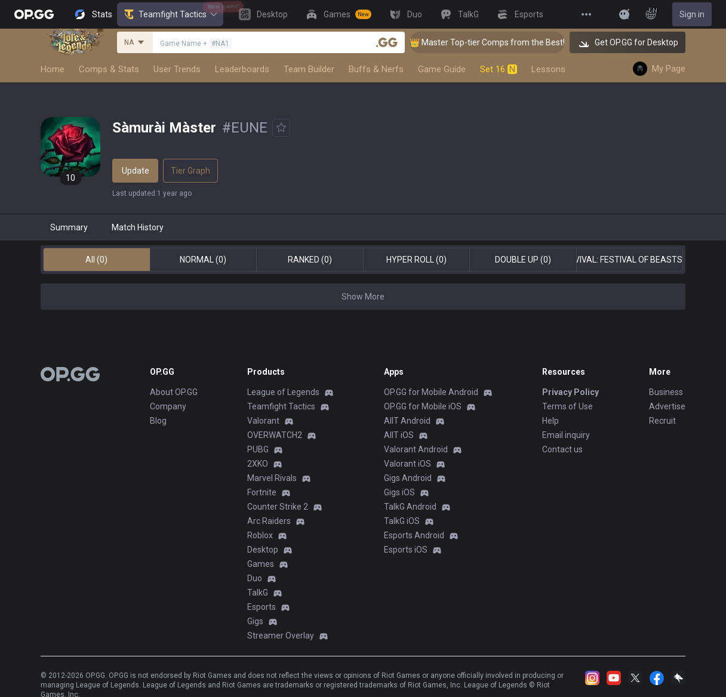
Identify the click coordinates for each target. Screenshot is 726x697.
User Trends (177, 69)
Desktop (262, 549)
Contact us (562, 449)
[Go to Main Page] (34, 14)
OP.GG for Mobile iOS (423, 406)
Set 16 (498, 69)
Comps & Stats (109, 69)
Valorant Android (416, 449)
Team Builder (309, 69)
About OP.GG (174, 392)
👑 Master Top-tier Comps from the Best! (498, 42)
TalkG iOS (402, 521)
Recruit (662, 420)
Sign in (692, 14)
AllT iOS (399, 435)
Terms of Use (567, 406)
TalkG (257, 592)
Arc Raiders (269, 521)
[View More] (586, 14)
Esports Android (414, 535)
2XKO (257, 463)
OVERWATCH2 (274, 435)
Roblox (260, 535)
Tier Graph (190, 170)
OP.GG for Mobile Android (431, 392)
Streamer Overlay (280, 635)
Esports (261, 607)
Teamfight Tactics (170, 14)
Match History (138, 227)
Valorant (263, 420)
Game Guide (442, 69)
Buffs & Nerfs (376, 69)
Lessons (548, 69)
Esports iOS (405, 549)
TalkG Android (410, 506)
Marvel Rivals (272, 478)
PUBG (258, 449)
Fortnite (261, 492)
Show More (363, 296)
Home (52, 69)
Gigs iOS (399, 492)
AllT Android (407, 420)
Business (666, 392)
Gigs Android (408, 478)
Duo (254, 578)
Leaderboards (242, 69)
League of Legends (283, 392)
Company (168, 406)
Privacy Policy (570, 392)
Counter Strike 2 (277, 506)
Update (135, 170)
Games (260, 564)
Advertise (667, 406)
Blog (158, 420)
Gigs (255, 621)
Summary (69, 227)
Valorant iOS (407, 463)
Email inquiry (566, 435)
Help (550, 420)
